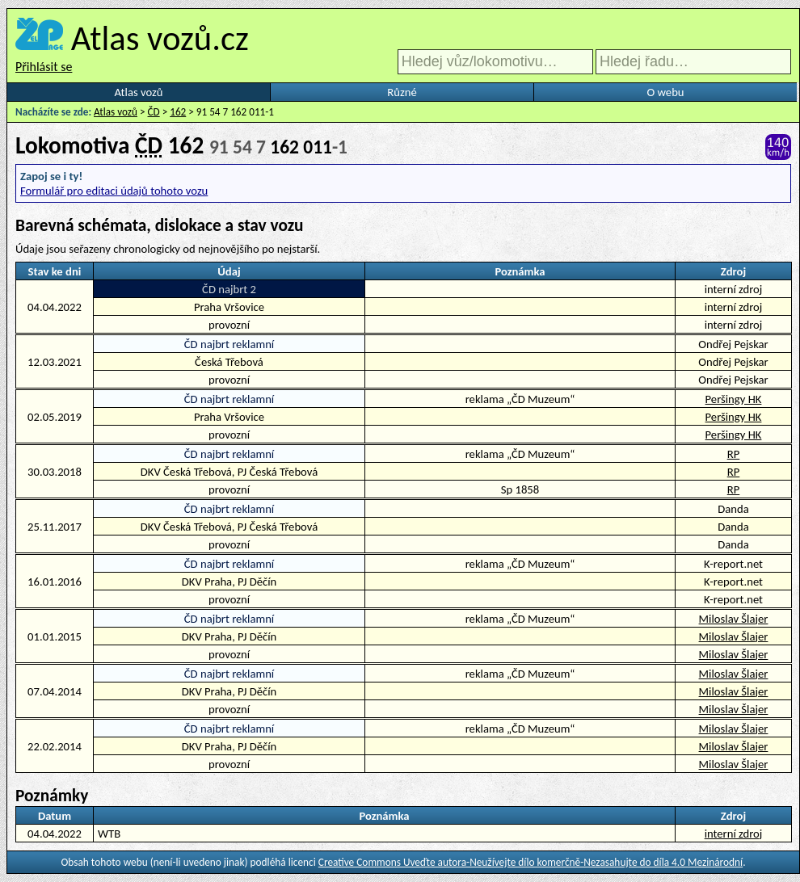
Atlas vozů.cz (160, 38)
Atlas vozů (139, 92)
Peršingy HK (733, 399)
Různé (401, 92)
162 (178, 112)
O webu (665, 92)
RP (733, 454)
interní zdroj (734, 833)
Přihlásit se (43, 66)
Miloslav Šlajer (733, 618)
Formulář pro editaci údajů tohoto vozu (114, 190)
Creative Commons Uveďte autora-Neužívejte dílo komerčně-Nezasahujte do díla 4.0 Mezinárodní (530, 862)
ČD (154, 112)
